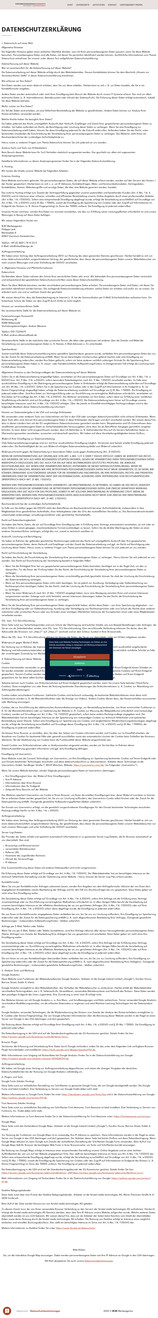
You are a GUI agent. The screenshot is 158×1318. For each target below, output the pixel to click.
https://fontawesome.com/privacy (132, 1116)
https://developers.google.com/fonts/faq (84, 1094)
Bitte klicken (79, 1250)
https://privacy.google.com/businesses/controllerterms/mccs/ (35, 1037)
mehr (79, 669)
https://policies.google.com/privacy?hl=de (24, 1098)
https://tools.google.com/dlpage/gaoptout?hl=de (68, 1050)
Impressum (22, 1311)
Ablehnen (80, 663)
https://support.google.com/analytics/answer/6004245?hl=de (35, 1059)
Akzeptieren (79, 656)
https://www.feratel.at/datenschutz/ (75, 1228)
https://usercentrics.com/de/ (89, 765)
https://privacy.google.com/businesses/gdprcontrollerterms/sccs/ (107, 1173)
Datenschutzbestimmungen (98, 1261)
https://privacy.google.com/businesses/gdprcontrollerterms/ (34, 1173)
